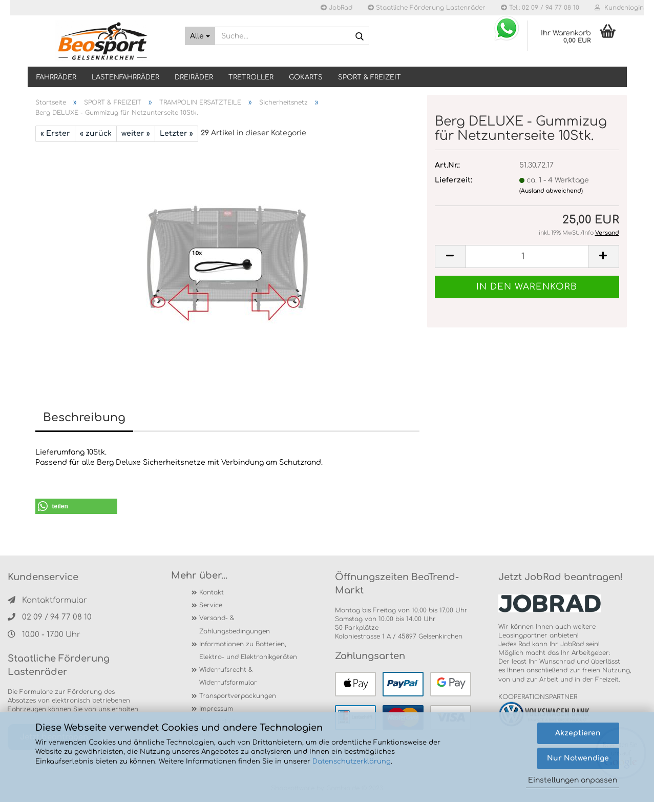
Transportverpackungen (237, 696)
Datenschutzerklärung (351, 761)
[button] (76, 506)
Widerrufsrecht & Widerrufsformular (228, 676)
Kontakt (211, 592)
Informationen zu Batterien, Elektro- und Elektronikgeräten (248, 651)
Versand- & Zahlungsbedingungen (234, 624)
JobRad (336, 7)
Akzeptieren (578, 733)
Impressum (216, 708)
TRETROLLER (250, 77)
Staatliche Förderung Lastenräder (427, 7)
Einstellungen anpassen (572, 780)
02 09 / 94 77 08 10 (50, 617)
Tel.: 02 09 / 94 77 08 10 (540, 7)
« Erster (55, 133)
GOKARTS (306, 77)
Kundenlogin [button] (619, 7)
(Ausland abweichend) (551, 191)
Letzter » (176, 133)
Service (210, 605)
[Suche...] (200, 36)
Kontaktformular (47, 600)
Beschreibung (84, 418)
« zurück (96, 133)
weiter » (135, 133)
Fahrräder (56, 77)
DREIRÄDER (194, 77)
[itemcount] (527, 256)
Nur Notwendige (578, 758)
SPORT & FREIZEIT (369, 77)
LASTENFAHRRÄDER (125, 77)
